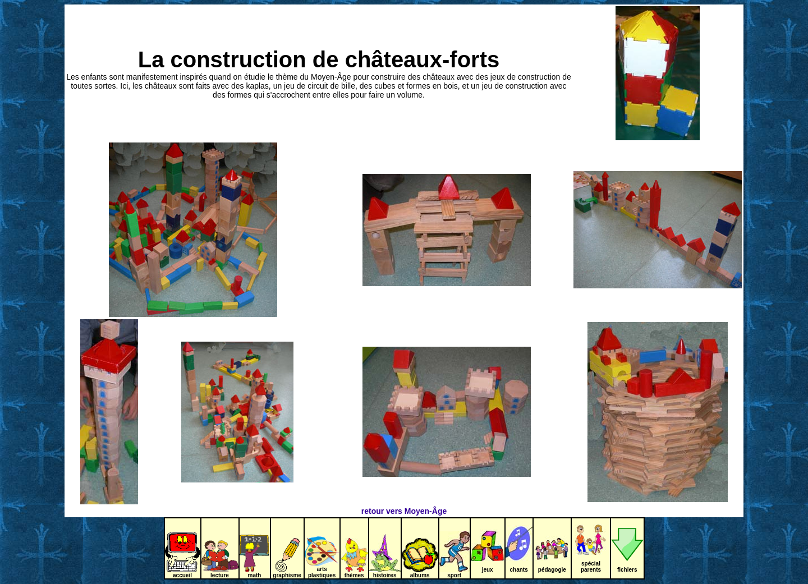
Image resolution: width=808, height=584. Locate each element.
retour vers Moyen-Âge (404, 511)
